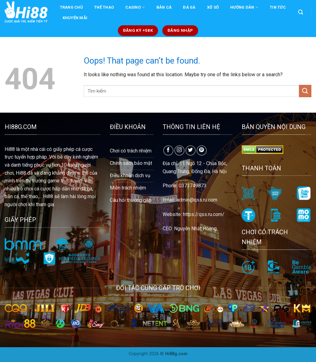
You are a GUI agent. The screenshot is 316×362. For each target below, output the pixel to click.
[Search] (300, 12)
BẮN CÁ (164, 7)
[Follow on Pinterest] (202, 150)
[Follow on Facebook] (168, 150)
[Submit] (305, 91)
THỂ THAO (104, 7)
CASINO (135, 7)
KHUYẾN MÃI (75, 17)
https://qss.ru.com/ (203, 214)
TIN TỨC (278, 7)
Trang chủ (71, 7)
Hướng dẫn (244, 7)
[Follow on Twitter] (190, 150)
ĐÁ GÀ (189, 7)
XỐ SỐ (213, 7)
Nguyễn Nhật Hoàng (195, 228)
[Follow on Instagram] (179, 150)
